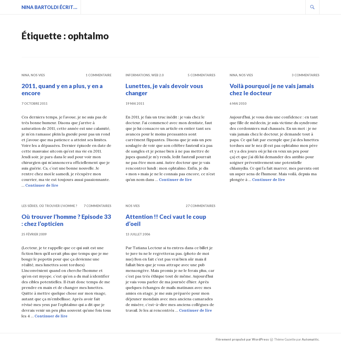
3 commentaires (305, 75)
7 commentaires (97, 206)
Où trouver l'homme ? (58, 206)
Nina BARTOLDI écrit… (49, 7)
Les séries (30, 206)
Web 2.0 (157, 75)
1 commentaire (98, 75)
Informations (138, 75)
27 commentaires (200, 206)
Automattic (310, 339)
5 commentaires (201, 75)
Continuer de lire (41, 185)
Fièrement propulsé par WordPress (242, 339)
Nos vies (38, 75)
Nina (25, 75)
